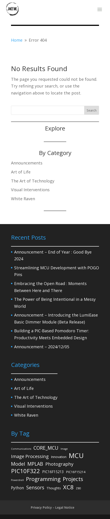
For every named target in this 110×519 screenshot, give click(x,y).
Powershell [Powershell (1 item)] (17, 480)
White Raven (23, 198)
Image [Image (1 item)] (64, 448)
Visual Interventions (30, 189)
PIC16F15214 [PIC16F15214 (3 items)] (75, 472)
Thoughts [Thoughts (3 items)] (53, 488)
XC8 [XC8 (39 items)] (68, 487)
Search (92, 110)
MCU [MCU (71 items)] (76, 455)
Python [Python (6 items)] (17, 487)
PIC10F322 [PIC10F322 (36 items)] (25, 470)
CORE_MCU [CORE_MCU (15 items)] (45, 448)
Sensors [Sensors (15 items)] (35, 487)
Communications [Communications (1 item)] (21, 448)
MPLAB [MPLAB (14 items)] (35, 464)
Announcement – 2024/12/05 (41, 346)
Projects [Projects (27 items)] (73, 479)
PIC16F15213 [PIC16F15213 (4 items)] (53, 471)
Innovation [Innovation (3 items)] (58, 457)
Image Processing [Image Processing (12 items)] (30, 456)
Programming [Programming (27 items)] (43, 479)
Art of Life (21, 172)
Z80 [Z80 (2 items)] (78, 488)
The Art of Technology (32, 181)
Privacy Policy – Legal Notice (52, 507)
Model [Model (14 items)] (18, 464)
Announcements (26, 163)
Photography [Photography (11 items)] (59, 464)
